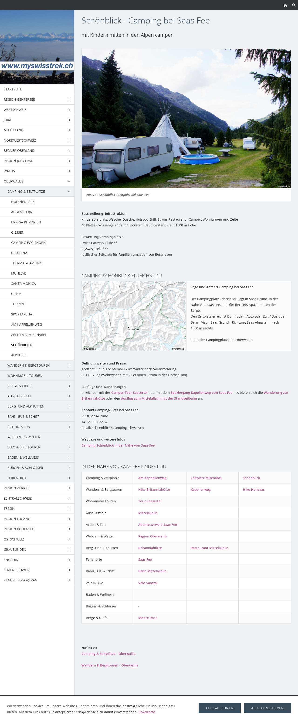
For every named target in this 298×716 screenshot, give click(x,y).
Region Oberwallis (152, 536)
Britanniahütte (150, 548)
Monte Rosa (147, 618)
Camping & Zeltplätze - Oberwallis (108, 653)
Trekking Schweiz (183, 700)
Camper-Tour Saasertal (129, 392)
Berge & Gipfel (151, 700)
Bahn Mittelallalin (152, 571)
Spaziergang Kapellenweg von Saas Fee (201, 392)
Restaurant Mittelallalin (209, 548)
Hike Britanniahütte (154, 489)
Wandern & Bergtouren (87, 700)
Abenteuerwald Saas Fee (157, 524)
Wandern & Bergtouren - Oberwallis (109, 665)
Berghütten (242, 700)
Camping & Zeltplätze (42, 700)
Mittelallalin (147, 513)
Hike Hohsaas (254, 489)
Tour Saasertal (149, 501)
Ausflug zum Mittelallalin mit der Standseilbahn (159, 398)
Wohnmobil (123, 700)
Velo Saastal (148, 583)
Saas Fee (145, 559)
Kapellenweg (201, 489)
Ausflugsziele (215, 700)
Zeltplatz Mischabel (206, 478)
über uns (266, 700)
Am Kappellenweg (152, 478)
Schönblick (251, 478)
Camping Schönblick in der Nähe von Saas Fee (118, 445)
